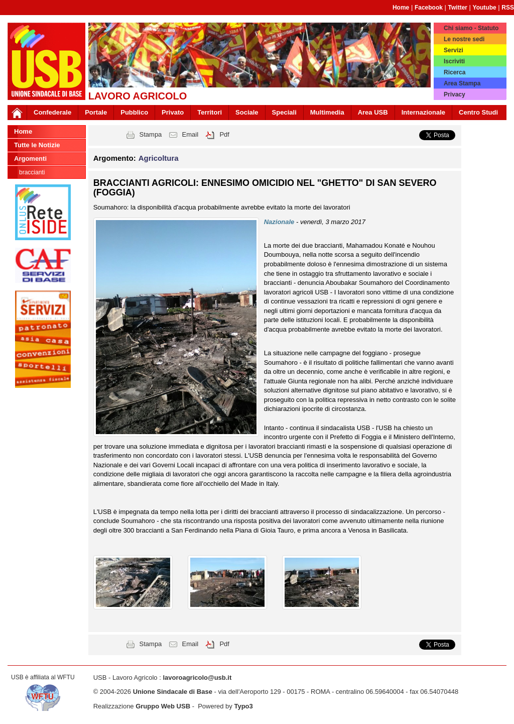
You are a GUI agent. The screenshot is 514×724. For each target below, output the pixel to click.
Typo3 (243, 706)
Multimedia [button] (327, 112)
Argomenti (30, 158)
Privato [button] (173, 112)
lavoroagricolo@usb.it (197, 677)
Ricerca (454, 72)
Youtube (484, 7)
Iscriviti (454, 61)
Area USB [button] (373, 112)
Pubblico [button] (134, 112)
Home (401, 7)
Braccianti (32, 172)
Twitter (457, 7)
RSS (507, 7)
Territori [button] (209, 112)
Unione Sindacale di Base (172, 691)
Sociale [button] (247, 112)
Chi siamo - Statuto (471, 28)
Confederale (52, 112)
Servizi (453, 50)
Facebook (429, 7)
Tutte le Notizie (37, 145)
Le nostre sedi (464, 39)
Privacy (454, 94)
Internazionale (423, 112)
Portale (96, 112)
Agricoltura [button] (159, 158)
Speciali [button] (284, 112)
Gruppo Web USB (163, 706)
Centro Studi (478, 112)
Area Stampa (462, 83)
